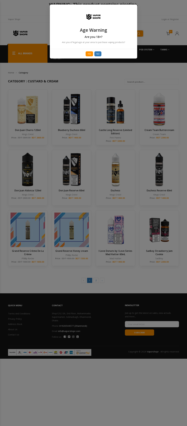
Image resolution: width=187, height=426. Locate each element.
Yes (89, 53)
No (98, 53)
